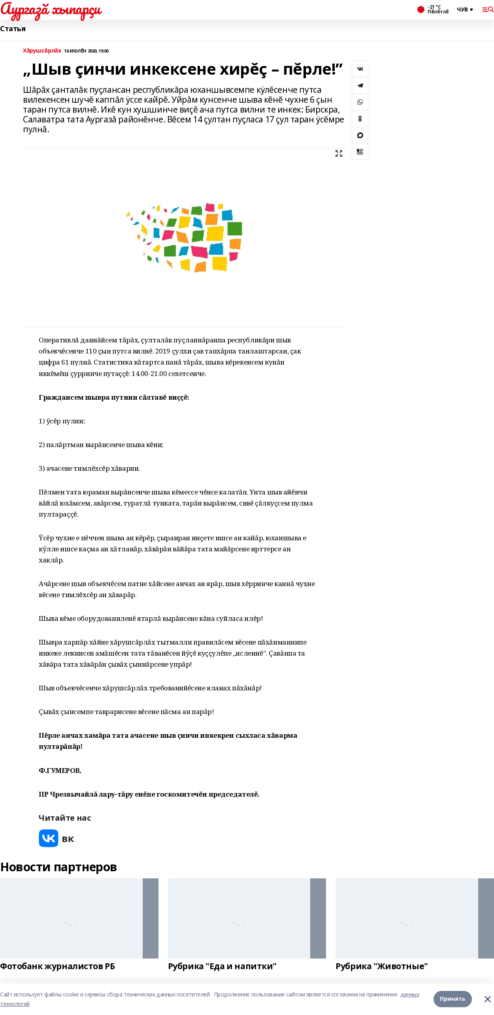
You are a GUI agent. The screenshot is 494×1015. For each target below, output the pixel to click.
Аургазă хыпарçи (50, 8)
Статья (12, 28)
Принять (453, 999)
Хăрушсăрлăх (42, 50)
